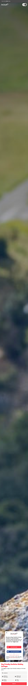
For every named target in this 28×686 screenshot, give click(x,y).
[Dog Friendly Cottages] (4, 4)
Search (14, 683)
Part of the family (6, 1)
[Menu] (24, 4)
